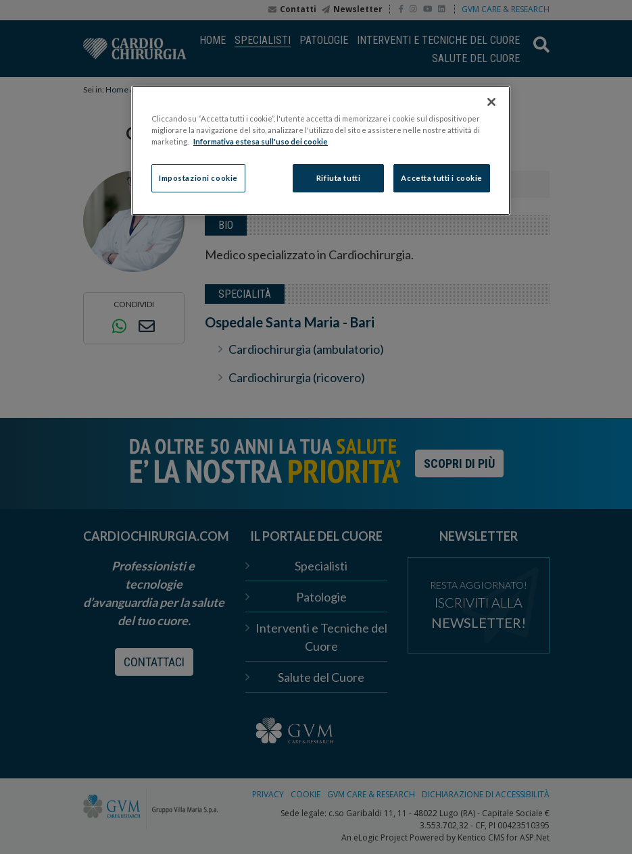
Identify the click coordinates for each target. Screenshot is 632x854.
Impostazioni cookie (198, 178)
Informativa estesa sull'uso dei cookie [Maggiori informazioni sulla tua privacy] (260, 141)
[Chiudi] (491, 102)
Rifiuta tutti (338, 178)
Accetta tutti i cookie (442, 178)
